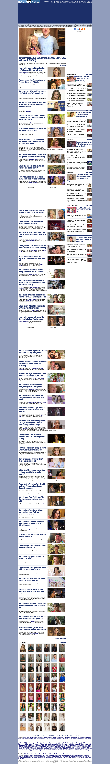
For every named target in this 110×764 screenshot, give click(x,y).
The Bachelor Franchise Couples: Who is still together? (57, 756)
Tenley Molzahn (37, 747)
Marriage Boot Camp (69, 25)
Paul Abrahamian (82, 750)
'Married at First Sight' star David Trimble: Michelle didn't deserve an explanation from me (77, 135)
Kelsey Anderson (42, 402)
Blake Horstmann (65, 743)
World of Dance (73, 26)
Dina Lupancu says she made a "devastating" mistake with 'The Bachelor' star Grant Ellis (76, 120)
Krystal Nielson (38, 745)
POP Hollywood (80, 1)
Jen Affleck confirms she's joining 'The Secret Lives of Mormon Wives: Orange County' (32, 449)
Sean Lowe (31, 741)
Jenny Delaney (51, 744)
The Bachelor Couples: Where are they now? (78, 756)
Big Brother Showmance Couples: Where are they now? (47, 757)
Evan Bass (46, 746)
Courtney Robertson (23, 747)
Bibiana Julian (84, 744)
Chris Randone (73, 743)
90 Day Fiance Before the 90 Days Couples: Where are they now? (56, 755)
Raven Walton (76, 750)
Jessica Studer (35, 378)
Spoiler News (58, 1)
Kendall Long (31, 744)
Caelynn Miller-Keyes (33, 743)
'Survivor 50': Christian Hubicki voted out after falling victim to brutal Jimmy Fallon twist (31, 591)
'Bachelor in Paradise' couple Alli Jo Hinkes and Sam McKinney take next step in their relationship (32, 364)
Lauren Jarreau (71, 744)
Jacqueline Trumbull (65, 745)
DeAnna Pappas (87, 741)
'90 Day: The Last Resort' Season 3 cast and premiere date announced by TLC (32, 167)
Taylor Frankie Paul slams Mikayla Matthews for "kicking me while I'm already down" (32, 69)
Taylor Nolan (24, 749)
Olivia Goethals (64, 744)
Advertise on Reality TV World (48, 735)
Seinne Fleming (57, 744)
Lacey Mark (60, 749)
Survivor (49, 26)
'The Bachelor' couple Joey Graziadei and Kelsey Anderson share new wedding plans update (31, 398)
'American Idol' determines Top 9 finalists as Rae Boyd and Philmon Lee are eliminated (76, 167)
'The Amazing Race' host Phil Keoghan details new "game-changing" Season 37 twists (76, 125)
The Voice (68, 26)
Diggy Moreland (32, 750)
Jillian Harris (74, 741)
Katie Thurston (33, 159)
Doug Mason (43, 322)
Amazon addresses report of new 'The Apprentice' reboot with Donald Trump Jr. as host (32, 258)
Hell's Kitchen (43, 25)
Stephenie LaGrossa (34, 122)
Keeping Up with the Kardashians (52, 25)
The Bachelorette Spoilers (48, 753)
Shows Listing (89, 2)
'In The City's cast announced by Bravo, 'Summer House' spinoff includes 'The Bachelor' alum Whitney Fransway (77, 260)
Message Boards (82, 2)
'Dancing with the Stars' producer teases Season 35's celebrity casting (31, 222)
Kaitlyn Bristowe (33, 274)
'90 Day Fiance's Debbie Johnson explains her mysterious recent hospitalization (32, 307)
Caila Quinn (83, 747)
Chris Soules (77, 740)
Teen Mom (53, 26)
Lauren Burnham (24, 744)
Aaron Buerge (72, 742)
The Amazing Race (27, 24)
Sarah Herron (49, 750)
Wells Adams (28, 746)
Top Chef (64, 26)
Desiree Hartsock (25, 741)
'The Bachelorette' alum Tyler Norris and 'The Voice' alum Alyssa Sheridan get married (32, 617)
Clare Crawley (72, 747)
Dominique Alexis (83, 749)
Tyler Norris (32, 621)
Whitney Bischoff (75, 746)
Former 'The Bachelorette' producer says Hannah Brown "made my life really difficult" (32, 178)
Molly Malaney (30, 747)
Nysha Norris (44, 745)
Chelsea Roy (58, 745)
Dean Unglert (50, 747)
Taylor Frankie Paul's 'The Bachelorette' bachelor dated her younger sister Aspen (75, 189)
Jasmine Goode (42, 749)
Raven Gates (35, 749)
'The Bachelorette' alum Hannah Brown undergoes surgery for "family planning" (31, 386)
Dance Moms (20, 25)
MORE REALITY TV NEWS (60, 638)
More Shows (89, 26)
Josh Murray (68, 746)
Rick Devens (22, 288)
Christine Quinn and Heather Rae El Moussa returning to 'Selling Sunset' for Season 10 (31, 211)
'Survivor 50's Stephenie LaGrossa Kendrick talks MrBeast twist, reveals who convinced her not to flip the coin (32, 117)
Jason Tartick (79, 743)
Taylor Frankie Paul (23, 72)
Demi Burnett (47, 743)
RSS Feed (77, 735)
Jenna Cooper (37, 744)
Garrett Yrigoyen (86, 743)
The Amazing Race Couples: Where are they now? (79, 755)
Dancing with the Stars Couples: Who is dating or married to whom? (31, 756)
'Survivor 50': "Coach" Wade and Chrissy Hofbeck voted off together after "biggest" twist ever (76, 157)
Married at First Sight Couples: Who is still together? (69, 757)
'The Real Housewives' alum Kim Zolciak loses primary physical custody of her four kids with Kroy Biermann (32, 104)
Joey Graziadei (32, 402)
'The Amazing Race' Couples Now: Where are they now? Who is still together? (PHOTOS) (76, 94)
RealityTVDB (73, 1)
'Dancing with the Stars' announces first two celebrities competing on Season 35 (32, 568)
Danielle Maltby (34, 746)
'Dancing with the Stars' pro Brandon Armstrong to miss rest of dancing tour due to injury (32, 437)
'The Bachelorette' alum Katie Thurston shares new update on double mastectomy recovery (32, 156)
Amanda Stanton (33, 748)
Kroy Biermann (28, 111)
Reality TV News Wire (87, 1)
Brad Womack (55, 741)
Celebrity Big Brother (83, 24)
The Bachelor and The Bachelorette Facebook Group (64, 753)
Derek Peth (30, 749)
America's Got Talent (40, 24)
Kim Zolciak (39, 109)
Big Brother (77, 24)
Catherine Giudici (88, 746)
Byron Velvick (53, 742)
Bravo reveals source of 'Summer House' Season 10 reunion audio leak (31, 460)
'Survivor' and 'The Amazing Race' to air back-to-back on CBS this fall (76, 216)
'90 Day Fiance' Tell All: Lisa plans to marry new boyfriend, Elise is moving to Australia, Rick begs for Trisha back (32, 141)
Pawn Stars (59, 738)
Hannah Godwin (25, 743)
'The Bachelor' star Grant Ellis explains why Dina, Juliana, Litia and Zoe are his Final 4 (76, 130)
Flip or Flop (39, 25)
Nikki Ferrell (81, 746)
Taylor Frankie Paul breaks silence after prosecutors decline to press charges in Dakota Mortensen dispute (77, 200)
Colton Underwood (27, 740)
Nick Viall (54, 740)
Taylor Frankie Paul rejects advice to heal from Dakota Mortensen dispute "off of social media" (77, 185)
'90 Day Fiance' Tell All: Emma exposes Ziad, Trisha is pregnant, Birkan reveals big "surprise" (32, 472)
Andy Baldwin (26, 742)
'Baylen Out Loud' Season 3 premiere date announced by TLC (83, 210)
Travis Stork (39, 742)
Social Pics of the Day (64, 2)
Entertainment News (66, 1)
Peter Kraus (63, 746)
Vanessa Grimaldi (80, 745)
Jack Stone (65, 749)
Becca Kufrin (32, 299)
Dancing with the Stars (27, 25)
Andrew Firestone (65, 742)
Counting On (89, 24)
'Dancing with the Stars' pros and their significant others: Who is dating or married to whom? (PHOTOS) (77, 104)
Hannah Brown (33, 182)
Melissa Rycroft (44, 747)
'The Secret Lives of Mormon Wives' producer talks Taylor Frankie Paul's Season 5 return (32, 92)
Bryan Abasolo (73, 745)
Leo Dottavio (59, 743)
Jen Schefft (59, 742)
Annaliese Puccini (51, 745)
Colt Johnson (35, 310)
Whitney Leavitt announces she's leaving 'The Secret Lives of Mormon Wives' (32, 129)
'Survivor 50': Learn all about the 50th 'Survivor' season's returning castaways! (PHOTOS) (77, 89)
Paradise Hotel (89, 25)
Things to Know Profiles (73, 2)
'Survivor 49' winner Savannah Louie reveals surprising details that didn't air (83, 114)
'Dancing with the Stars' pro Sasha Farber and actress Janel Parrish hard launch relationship (32, 246)
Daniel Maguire (71, 749)
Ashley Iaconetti (40, 748)
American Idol (33, 24)
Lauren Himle (71, 748)
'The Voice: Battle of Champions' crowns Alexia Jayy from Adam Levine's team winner (77, 163)
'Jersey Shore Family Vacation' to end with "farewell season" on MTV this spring (76, 225)
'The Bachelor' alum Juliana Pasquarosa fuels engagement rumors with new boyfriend (76, 194)
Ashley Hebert (49, 741)
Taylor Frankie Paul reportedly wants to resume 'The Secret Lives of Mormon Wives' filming (79, 178)
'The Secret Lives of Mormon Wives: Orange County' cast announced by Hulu (32, 579)
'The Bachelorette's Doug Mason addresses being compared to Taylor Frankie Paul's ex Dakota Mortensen (31, 523)
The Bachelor (65, 24)
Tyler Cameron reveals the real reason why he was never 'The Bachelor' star (84, 239)
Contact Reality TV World (61, 735)
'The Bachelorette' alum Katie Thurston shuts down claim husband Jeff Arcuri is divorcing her (32, 605)
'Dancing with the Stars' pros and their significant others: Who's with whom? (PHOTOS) (42, 59)
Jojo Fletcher (59, 740)
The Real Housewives (28, 26)
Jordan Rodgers (87, 745)
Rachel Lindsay (48, 740)
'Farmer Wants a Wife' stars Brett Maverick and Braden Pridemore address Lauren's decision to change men (32, 486)
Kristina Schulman (57, 747)
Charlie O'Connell (46, 742)
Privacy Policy (70, 735)
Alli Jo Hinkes (35, 368)
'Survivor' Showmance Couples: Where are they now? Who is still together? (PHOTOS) (33, 351)
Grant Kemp (55, 750)
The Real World (81, 738)
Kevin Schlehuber (68, 750)
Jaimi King (77, 749)
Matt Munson (48, 749)
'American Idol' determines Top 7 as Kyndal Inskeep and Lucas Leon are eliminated (84, 144)
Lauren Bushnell (21, 746)
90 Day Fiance (20, 24)
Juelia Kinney (47, 748)
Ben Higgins (64, 740)
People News (52, 1)
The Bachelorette (71, 24)
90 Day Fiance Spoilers (28, 753)
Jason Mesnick (80, 741)
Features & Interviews (55, 2)
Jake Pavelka (68, 741)
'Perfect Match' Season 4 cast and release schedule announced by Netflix (76, 245)
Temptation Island (59, 26)
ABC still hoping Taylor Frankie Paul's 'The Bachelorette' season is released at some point (31, 499)
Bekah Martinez (24, 745)
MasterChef (84, 25)
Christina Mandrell (30, 240)
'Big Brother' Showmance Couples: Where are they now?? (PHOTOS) (82, 79)
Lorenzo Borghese (33, 742)
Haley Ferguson (26, 748)
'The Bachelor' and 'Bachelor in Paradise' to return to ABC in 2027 (31, 557)
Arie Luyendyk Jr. (40, 740)
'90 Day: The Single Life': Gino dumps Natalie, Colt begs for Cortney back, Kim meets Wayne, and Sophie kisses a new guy (32, 422)
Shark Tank (35, 26)
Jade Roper (51, 746)
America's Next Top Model (49, 24)
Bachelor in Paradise (58, 24)
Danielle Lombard (65, 747)
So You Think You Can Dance (42, 26)
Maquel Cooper (44, 744)
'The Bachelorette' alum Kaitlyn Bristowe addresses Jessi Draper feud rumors (31, 511)
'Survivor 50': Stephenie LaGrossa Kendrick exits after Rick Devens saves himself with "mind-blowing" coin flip (32, 282)
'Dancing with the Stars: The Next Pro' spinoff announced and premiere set (32, 546)
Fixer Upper (34, 25)
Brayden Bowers (35, 239)
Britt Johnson (77, 744)
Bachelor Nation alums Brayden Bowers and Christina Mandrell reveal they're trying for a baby (32, 234)
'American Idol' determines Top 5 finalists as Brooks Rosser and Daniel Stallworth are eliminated (32, 409)
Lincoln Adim (53, 743)
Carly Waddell (41, 746)
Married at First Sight (77, 25)
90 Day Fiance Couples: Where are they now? (33, 755)
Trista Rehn (78, 742)
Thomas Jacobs (29, 300)
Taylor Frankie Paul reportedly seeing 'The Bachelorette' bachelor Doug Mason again (31, 318)
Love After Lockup (62, 25)
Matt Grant (20, 742)
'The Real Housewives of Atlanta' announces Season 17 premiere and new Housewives (76, 230)
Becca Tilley (78, 747)
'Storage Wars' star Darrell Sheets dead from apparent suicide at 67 (32, 535)
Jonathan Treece (25, 750)
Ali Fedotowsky (62, 741)
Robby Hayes (39, 750)
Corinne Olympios (84, 748)
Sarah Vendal (54, 749)
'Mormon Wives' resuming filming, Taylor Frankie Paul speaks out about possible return (32, 628)
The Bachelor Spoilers (38, 753)
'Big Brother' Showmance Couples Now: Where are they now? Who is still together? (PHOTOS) (77, 84)
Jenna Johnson (61, 750)
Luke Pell (44, 750)
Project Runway (21, 26)
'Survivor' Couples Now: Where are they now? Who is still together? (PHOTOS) (32, 81)
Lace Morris (77, 748)
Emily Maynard (37, 741)
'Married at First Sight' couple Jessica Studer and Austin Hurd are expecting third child (32, 374)
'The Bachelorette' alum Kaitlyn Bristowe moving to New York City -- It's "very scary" (32, 271)
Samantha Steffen (58, 748)
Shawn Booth (57, 746)
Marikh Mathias (31, 745)
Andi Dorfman (84, 740)
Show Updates (46, 1)
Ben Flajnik (43, 741)
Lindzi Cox (52, 748)
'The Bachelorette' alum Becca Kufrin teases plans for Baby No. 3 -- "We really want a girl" (32, 296)
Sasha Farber (34, 250)
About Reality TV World (35, 735)
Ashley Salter (65, 748)
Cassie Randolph (84, 742)
